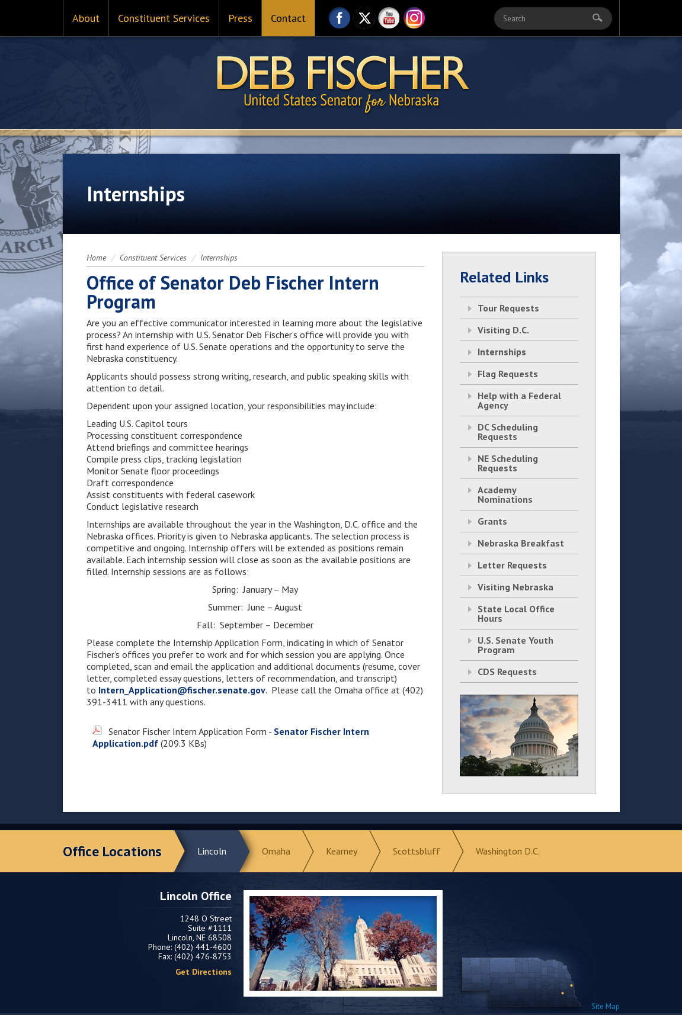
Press (240, 18)
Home (96, 257)
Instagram (414, 21)
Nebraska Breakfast (521, 543)
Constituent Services (164, 18)
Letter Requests (512, 565)
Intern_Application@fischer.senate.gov (181, 690)
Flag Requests (508, 374)
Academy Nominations (505, 494)
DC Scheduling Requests (508, 431)
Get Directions (203, 972)
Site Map (605, 1006)
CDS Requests (507, 671)
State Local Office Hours (516, 613)
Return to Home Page (341, 83)
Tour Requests (508, 308)
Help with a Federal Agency (519, 400)
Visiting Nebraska (515, 587)
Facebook (339, 21)
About (86, 18)
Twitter (364, 21)
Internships (219, 257)
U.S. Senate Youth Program (515, 645)
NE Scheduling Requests (508, 463)
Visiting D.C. (503, 330)
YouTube (389, 21)
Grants (492, 521)
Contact (288, 18)
